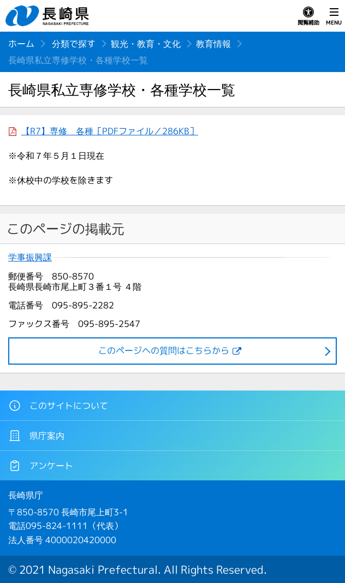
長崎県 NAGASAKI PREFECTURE (48, 15)
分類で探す (74, 44)
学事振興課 (30, 257)
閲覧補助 (308, 16)
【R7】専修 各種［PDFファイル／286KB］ (109, 131)
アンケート (40, 465)
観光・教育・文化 (146, 44)
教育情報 (213, 44)
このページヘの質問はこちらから (163, 350)
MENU (334, 16)
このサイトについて (58, 405)
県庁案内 (36, 435)
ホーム (21, 44)
